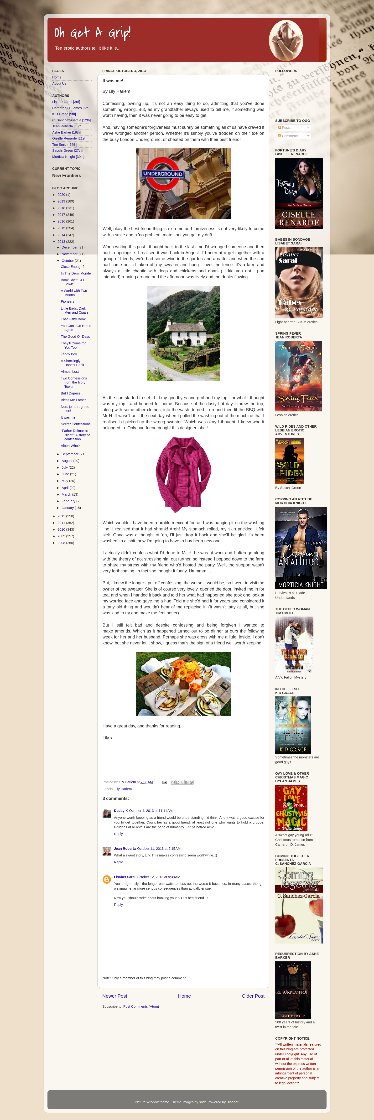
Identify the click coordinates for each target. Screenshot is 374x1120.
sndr (202, 1102)
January (68, 508)
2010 (61, 529)
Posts (284, 128)
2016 (61, 221)
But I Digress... (72, 393)
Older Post (253, 996)
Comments (288, 136)
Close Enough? (72, 267)
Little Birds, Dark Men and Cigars (75, 310)
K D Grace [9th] (64, 114)
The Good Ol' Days (75, 336)
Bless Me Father (73, 400)
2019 (61, 201)
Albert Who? (70, 446)
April (66, 488)
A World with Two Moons (74, 293)
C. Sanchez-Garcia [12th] (71, 120)
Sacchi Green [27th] (67, 150)
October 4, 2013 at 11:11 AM (151, 811)
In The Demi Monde (76, 273)
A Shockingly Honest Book (72, 363)
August (67, 461)
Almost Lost (70, 371)
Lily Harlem (123, 789)
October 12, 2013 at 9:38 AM (158, 877)
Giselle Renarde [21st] (69, 138)
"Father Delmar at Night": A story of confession (75, 435)
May (65, 481)
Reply (118, 834)
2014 (61, 235)
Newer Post (114, 996)
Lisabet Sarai (124, 877)
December (70, 247)
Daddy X (121, 811)
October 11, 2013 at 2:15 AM (159, 848)
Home (184, 996)
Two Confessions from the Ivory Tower (74, 382)
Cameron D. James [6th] (70, 108)
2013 (61, 242)
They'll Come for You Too (73, 345)
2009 (61, 536)
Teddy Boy (69, 354)
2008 (61, 543)
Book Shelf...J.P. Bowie (73, 282)
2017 (61, 215)
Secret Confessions (76, 424)
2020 (61, 195)
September (70, 454)
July (65, 467)
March (67, 494)
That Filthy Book (73, 319)
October (68, 261)
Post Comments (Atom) (141, 1006)
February (69, 501)
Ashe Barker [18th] (66, 132)
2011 (61, 523)
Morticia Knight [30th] (68, 157)
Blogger (232, 1102)
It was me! (69, 417)
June (66, 474)
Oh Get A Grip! (93, 33)
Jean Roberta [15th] (67, 126)
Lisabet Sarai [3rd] (66, 102)
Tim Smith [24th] (64, 144)
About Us (59, 83)
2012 (61, 516)
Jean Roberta (125, 848)
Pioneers (67, 301)
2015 (61, 228)
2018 (61, 208)
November (70, 254)
